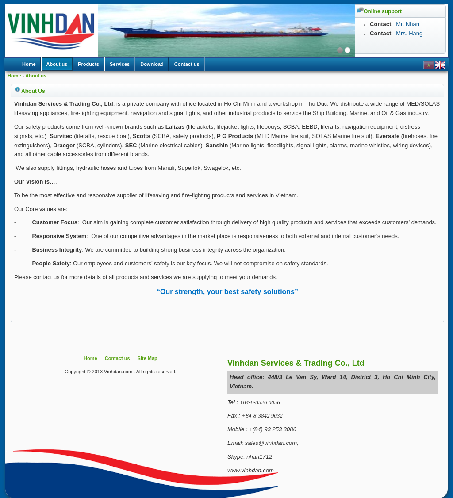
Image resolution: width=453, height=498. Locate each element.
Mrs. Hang (409, 33)
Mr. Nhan (407, 24)
